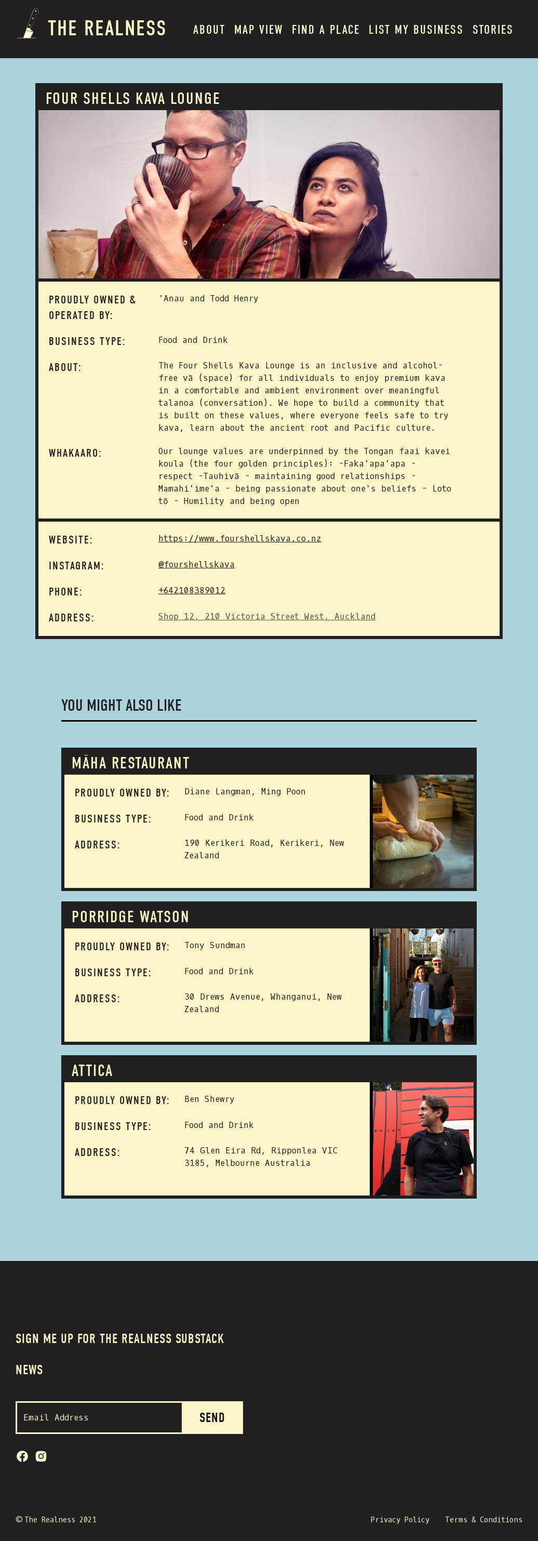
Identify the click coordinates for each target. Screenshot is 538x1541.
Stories (493, 29)
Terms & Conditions (483, 1520)
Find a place (326, 29)
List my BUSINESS (416, 29)
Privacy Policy (400, 1520)
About (209, 29)
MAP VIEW (258, 29)
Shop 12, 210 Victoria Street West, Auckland (266, 616)
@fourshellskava (196, 564)
